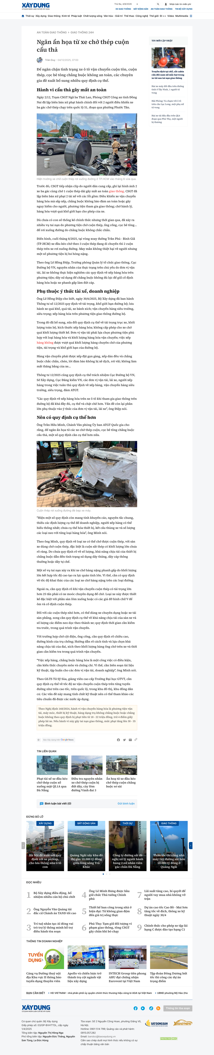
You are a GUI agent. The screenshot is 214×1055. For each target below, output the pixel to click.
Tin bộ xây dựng (183, 9)
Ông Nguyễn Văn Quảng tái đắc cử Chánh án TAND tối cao (55, 911)
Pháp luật (76, 15)
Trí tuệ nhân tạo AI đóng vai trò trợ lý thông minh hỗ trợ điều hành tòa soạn (53, 927)
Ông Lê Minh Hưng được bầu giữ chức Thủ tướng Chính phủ (109, 895)
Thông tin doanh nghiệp (44, 941)
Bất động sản (141, 9)
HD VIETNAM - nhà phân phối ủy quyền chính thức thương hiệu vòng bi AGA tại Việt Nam (101, 992)
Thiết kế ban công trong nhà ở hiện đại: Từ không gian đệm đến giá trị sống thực (110, 911)
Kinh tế (66, 15)
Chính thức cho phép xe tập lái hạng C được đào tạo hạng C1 (166, 927)
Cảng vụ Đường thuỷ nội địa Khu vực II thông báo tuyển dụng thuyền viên (43, 977)
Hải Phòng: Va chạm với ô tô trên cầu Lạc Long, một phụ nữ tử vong (168, 104)
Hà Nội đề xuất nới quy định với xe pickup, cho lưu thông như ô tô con (45, 861)
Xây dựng (41, 15)
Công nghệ (142, 15)
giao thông (116, 191)
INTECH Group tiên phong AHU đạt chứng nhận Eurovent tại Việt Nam (127, 977)
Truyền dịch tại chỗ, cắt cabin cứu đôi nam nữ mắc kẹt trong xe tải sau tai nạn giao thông (168, 75)
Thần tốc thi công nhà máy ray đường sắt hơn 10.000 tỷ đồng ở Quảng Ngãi (169, 861)
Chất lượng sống (92, 15)
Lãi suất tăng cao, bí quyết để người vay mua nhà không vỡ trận (164, 895)
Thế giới (154, 15)
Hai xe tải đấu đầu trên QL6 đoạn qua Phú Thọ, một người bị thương (167, 119)
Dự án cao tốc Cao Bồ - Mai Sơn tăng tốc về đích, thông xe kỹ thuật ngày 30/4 (166, 911)
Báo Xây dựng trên (58, 740)
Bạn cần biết (35, 993)
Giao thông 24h (82, 32)
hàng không (45, 342)
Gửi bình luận (126, 803)
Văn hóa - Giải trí (113, 15)
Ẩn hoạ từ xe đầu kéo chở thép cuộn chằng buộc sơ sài (121, 782)
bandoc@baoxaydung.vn (102, 1036)
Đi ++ (163, 15)
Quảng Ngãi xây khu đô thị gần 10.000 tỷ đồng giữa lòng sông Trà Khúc (86, 861)
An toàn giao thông (161, 9)
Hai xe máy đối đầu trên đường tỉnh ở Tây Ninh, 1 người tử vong (168, 89)
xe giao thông (123, 9)
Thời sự (30, 15)
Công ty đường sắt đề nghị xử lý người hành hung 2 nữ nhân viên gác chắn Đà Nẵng (127, 861)
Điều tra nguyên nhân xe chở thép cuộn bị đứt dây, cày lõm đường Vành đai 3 (86, 784)
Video (170, 15)
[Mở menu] (190, 16)
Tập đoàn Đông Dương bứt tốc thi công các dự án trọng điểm (168, 977)
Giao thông (54, 15)
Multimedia (181, 15)
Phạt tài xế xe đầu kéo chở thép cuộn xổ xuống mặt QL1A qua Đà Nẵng (52, 784)
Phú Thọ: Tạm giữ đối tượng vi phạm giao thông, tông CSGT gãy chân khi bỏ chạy (110, 927)
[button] (103, 874)
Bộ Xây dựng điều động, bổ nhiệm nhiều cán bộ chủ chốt (54, 895)
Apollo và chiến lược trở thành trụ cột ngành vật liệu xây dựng (85, 977)
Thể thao (129, 15)
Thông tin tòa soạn (178, 1008)
